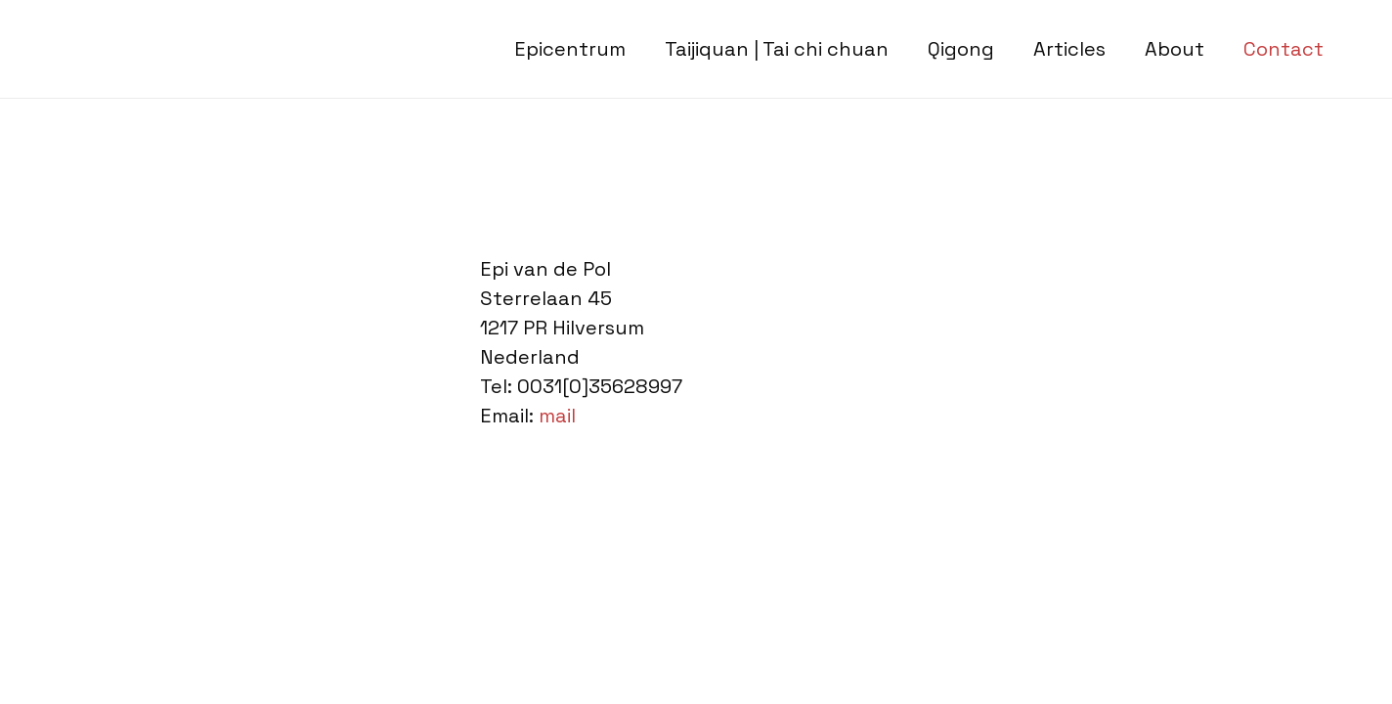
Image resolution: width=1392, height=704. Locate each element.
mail (557, 415)
